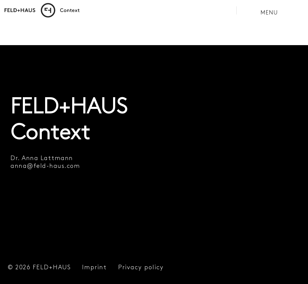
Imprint (94, 267)
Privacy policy (141, 267)
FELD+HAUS (52, 267)
